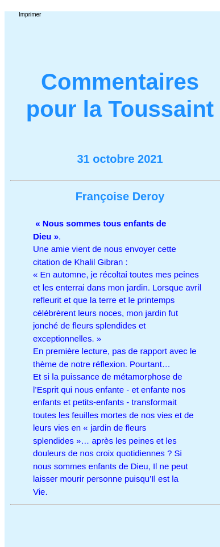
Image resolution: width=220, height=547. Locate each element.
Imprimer (30, 14)
